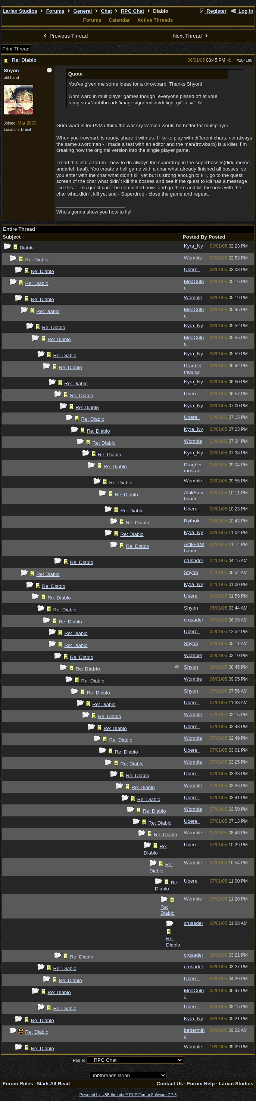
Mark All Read (53, 1083)
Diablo (26, 248)
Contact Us (170, 1083)
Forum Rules (18, 1083)
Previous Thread (64, 36)
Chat (106, 11)
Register (213, 11)
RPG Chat (132, 11)
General (83, 11)
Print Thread (15, 49)
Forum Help (201, 1083)
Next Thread (191, 36)
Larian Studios (20, 11)
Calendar (119, 20)
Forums (55, 11)
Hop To (79, 1060)
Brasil (26, 129)
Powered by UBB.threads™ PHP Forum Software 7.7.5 (128, 1094)
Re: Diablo (24, 60)
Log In (242, 11)
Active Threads (155, 20)
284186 (245, 60)
